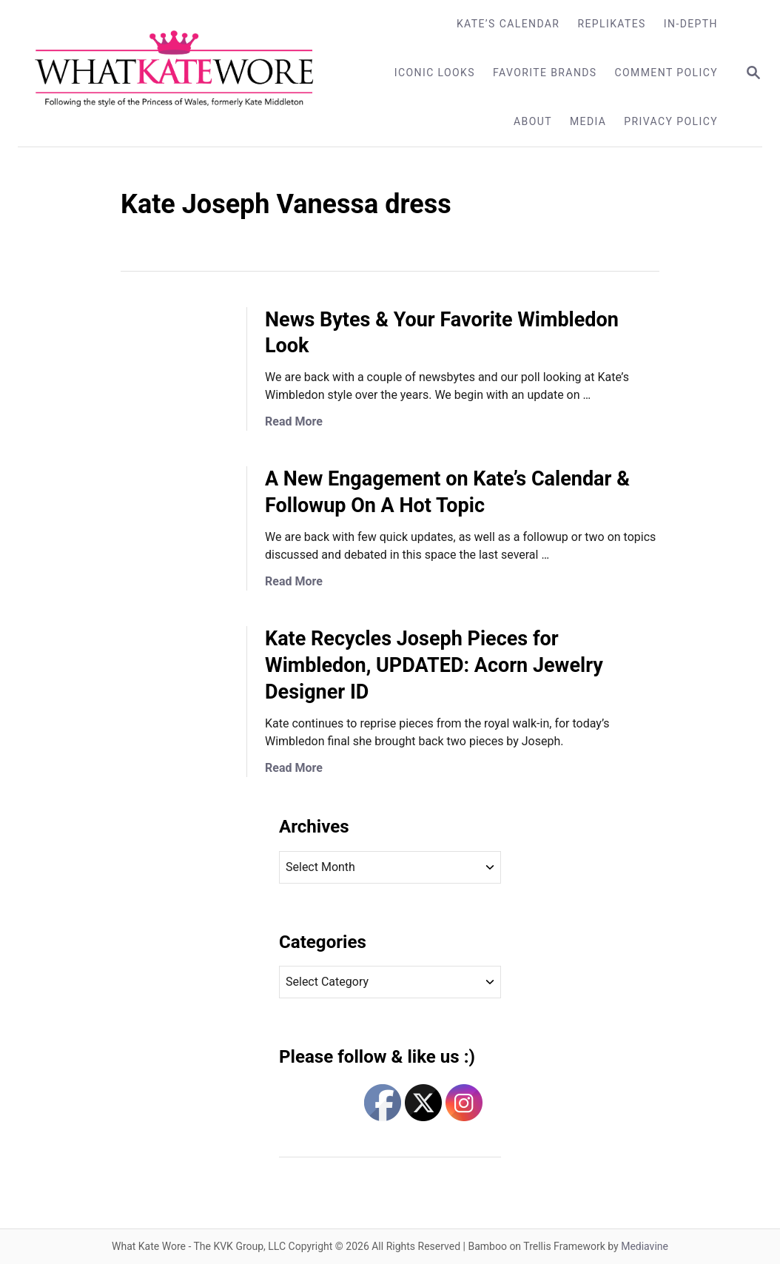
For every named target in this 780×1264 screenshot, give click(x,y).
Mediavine (644, 1246)
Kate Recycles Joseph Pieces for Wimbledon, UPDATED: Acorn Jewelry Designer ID (434, 665)
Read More (294, 421)
